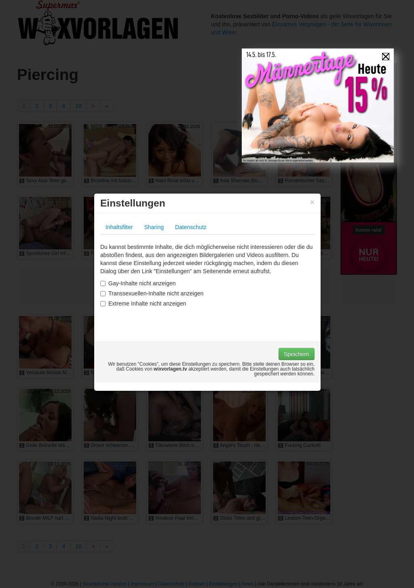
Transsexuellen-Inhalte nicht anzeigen (151, 293)
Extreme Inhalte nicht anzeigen (143, 303)
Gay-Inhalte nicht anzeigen (138, 283)
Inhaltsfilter (119, 227)
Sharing (154, 227)
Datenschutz (191, 227)
